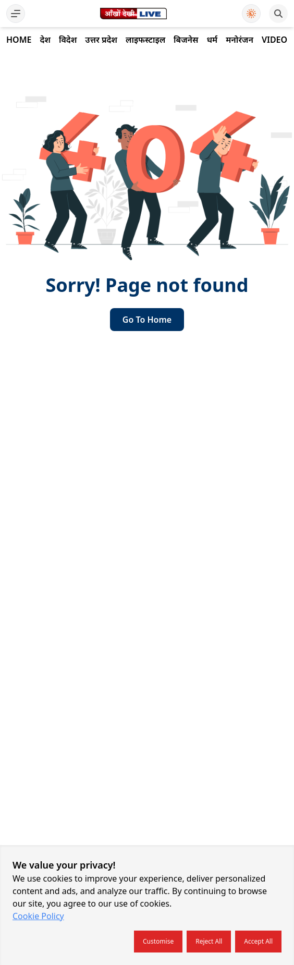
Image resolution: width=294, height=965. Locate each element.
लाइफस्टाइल (145, 39)
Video (274, 39)
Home (18, 39)
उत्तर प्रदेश (101, 39)
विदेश (68, 39)
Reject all (208, 941)
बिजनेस (186, 39)
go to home (147, 319)
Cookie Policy (38, 916)
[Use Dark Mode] (251, 13)
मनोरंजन (239, 39)
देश (45, 39)
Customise (158, 941)
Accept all (258, 941)
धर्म (211, 39)
